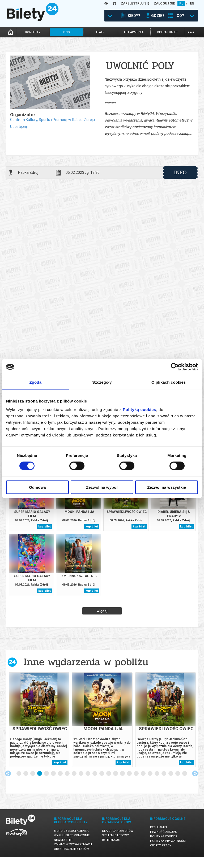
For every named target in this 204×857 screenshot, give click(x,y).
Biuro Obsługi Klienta (71, 831)
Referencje (111, 840)
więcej (102, 611)
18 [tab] (136, 773)
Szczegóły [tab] (102, 382)
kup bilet (44, 526)
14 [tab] (109, 773)
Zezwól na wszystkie (166, 487)
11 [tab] (88, 773)
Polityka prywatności (168, 841)
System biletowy (115, 835)
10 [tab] (81, 773)
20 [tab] (150, 773)
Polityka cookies (163, 836)
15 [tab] (115, 773)
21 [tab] (157, 773)
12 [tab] (95, 773)
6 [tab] (53, 773)
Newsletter (63, 840)
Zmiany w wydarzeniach (73, 844)
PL (181, 3)
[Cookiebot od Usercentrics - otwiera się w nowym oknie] (174, 367)
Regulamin (158, 827)
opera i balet (167, 32)
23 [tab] (171, 773)
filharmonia (133, 32)
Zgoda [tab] (35, 382)
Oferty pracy (160, 845)
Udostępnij (19, 126)
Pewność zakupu (163, 832)
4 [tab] (39, 773)
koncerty (32, 32)
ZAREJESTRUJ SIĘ (135, 3)
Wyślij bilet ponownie (72, 835)
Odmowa (37, 487)
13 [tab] (102, 773)
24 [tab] (178, 773)
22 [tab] (164, 773)
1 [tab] (19, 773)
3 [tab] (33, 773)
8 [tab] (67, 773)
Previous (8, 773)
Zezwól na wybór (102, 487)
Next (195, 773)
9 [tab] (74, 773)
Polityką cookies (139, 409)
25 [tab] (185, 773)
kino (66, 32)
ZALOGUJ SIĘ (164, 3)
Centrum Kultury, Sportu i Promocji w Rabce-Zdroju (52, 120)
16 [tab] (122, 773)
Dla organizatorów (117, 831)
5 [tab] (46, 773)
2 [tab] (26, 773)
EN (192, 3)
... (190, 31)
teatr (100, 32)
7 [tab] (60, 773)
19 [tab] (143, 773)
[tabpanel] (39, 719)
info (180, 172)
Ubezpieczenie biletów (71, 849)
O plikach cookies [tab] (168, 382)
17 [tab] (129, 773)
